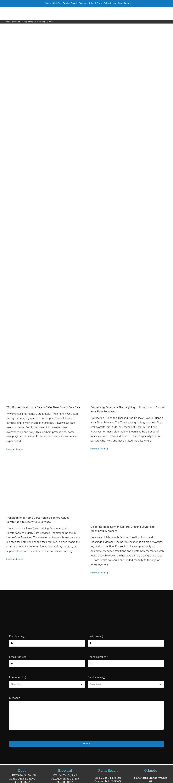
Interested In (17, 677)
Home (7, 22)
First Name (16, 636)
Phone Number (98, 656)
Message (14, 698)
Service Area (96, 677)
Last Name (95, 636)
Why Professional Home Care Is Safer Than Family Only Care (43, 407)
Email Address (18, 656)
